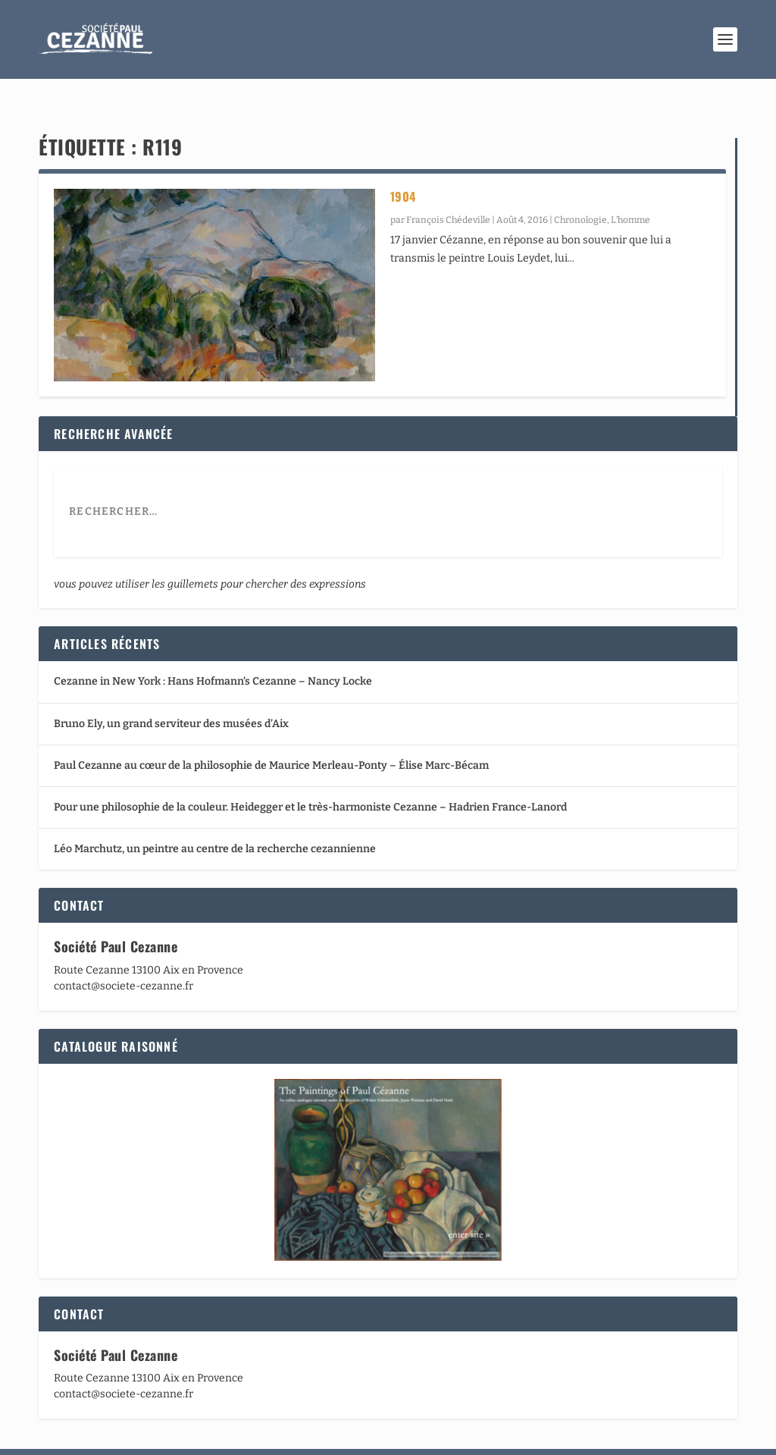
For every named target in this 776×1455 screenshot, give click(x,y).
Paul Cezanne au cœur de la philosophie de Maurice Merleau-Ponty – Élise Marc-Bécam (271, 736)
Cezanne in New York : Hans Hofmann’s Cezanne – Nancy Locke (213, 652)
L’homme (630, 191)
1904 (403, 167)
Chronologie (580, 191)
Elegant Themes (128, 1437)
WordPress (263, 1437)
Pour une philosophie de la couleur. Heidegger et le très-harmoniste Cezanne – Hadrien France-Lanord (310, 778)
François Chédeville (448, 191)
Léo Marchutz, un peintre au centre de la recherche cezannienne (215, 820)
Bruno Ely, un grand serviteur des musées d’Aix (171, 694)
